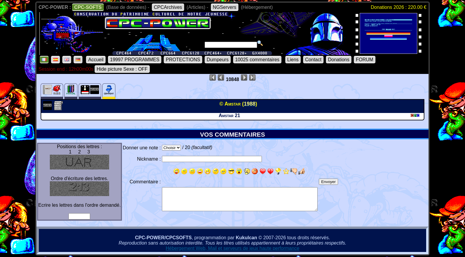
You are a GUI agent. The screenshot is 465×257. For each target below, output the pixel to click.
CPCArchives (168, 7)
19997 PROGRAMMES (134, 59)
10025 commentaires (257, 59)
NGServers (224, 7)
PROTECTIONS (183, 59)
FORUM (364, 59)
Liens (293, 59)
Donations (338, 59)
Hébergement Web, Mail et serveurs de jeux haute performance (233, 248)
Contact (313, 59)
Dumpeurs (218, 59)
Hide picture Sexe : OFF (122, 69)
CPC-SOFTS (87, 7)
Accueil (95, 59)
